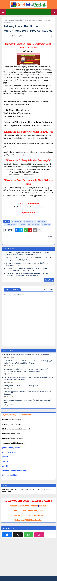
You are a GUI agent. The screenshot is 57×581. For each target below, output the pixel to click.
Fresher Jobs (42, 221)
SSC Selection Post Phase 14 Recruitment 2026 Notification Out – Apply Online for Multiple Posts (29, 259)
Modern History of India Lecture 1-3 (16, 429)
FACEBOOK (14, 506)
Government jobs (10, 224)
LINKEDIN (43, 506)
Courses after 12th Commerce (13, 443)
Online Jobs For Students (12, 419)
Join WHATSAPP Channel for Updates (28, 515)
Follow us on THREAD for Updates (28, 520)
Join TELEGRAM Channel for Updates (28, 511)
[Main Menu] (3, 12)
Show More (49, 280)
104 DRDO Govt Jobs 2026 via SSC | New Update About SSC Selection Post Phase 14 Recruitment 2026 (27, 254)
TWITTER (34, 506)
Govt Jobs (22, 224)
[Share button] (39, 230)
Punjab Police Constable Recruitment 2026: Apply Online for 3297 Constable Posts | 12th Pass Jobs (28, 269)
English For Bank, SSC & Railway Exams (17, 415)
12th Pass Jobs (16, 221)
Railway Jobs (13, 20)
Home (5, 20)
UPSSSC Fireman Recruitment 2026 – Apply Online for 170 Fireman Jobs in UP (27, 264)
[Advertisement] (28, 559)
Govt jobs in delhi (33, 224)
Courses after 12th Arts (11, 434)
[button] (54, 12)
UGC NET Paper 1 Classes (11, 424)
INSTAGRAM (24, 506)
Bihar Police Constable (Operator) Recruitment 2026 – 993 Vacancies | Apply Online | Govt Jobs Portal (27, 274)
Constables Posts (29, 221)
